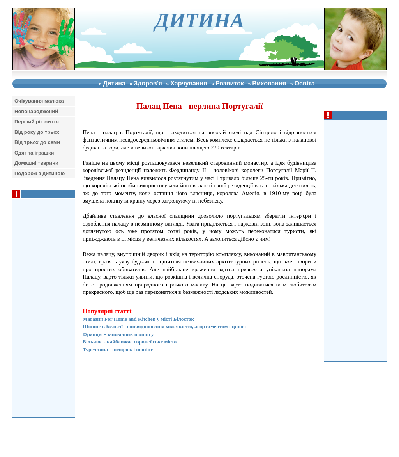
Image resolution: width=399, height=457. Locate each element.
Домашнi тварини (36, 163)
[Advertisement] (357, 240)
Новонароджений (36, 111)
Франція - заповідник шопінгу (118, 334)
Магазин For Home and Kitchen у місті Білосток (138, 319)
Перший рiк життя (36, 121)
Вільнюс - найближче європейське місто (130, 342)
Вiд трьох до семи (37, 142)
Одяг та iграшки (34, 153)
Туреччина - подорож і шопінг (118, 349)
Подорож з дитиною (39, 173)
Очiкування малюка (39, 101)
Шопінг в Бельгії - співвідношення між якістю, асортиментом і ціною (164, 326)
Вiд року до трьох (36, 132)
